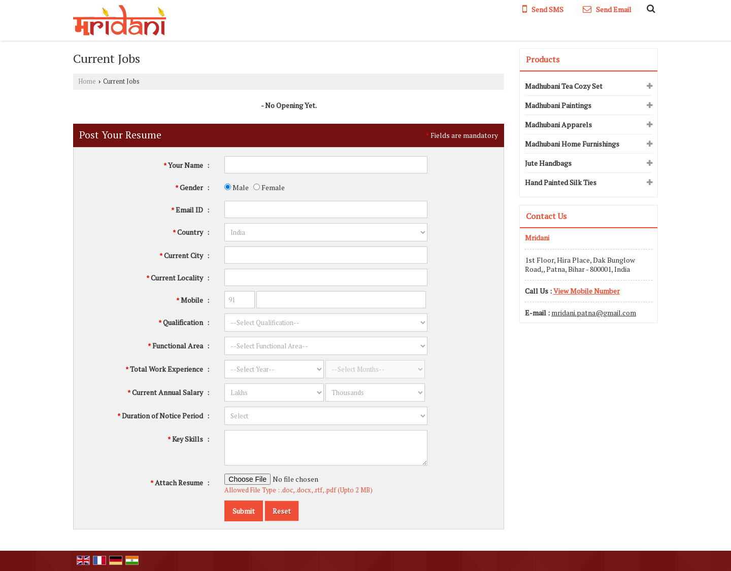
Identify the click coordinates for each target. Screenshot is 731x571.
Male (236, 187)
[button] (586, 291)
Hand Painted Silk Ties (560, 182)
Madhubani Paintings (558, 105)
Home (87, 81)
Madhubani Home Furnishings (572, 144)
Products (542, 59)
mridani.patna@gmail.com (593, 312)
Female (269, 187)
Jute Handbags (548, 163)
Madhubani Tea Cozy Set (564, 86)
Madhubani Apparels (558, 124)
